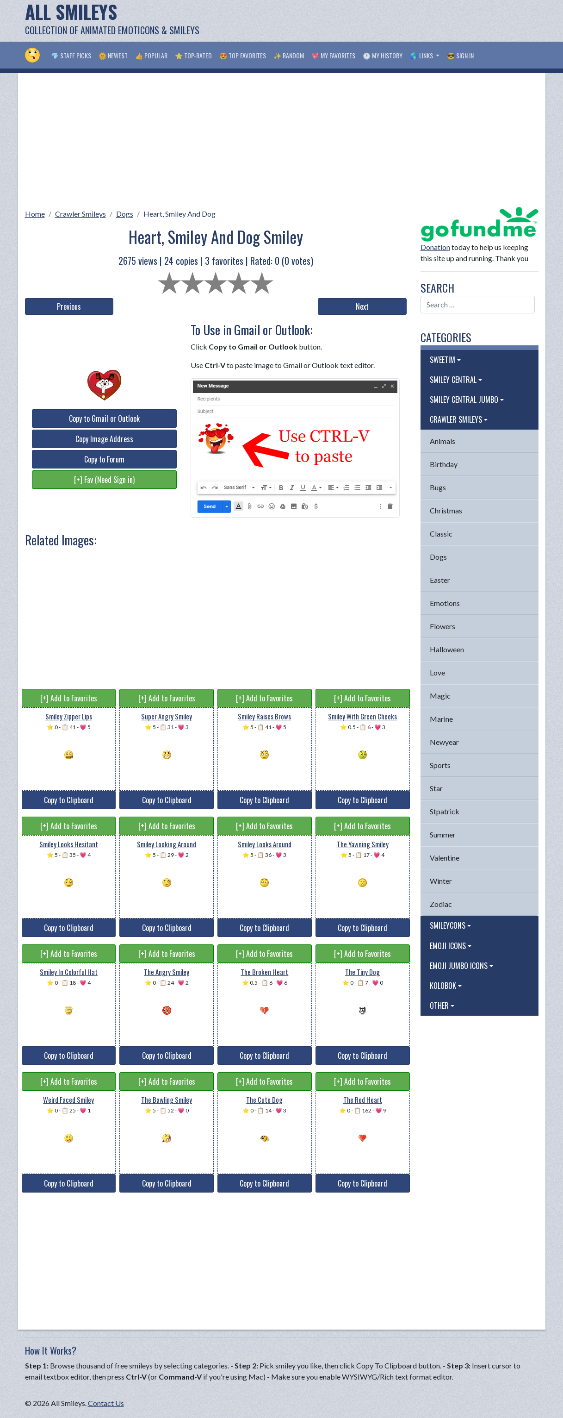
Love (437, 672)
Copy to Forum (104, 459)
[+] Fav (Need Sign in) (104, 479)
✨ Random (288, 55)
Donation (435, 247)
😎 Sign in (460, 55)
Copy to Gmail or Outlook (104, 418)
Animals (442, 441)
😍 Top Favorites (242, 55)
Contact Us (106, 1403)
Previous (69, 306)
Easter (440, 579)
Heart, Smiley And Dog (179, 213)
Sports (440, 765)
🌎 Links (422, 55)
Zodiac (441, 904)
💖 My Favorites (333, 55)
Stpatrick (444, 811)
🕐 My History (382, 55)
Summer (443, 834)
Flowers (442, 626)
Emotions (445, 603)
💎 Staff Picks (71, 55)
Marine (441, 718)
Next (362, 306)
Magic (440, 695)
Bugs (438, 487)
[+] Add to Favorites (68, 698)
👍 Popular (151, 55)
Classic (441, 533)
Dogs (124, 213)
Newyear (444, 741)
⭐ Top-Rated (193, 55)
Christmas (446, 510)
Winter (441, 880)
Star (436, 788)
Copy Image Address (104, 438)
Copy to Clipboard (68, 800)
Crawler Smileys (80, 213)
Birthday (444, 464)
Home (35, 213)
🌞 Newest (113, 55)
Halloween (447, 649)
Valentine (444, 857)
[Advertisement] (370, 21)
